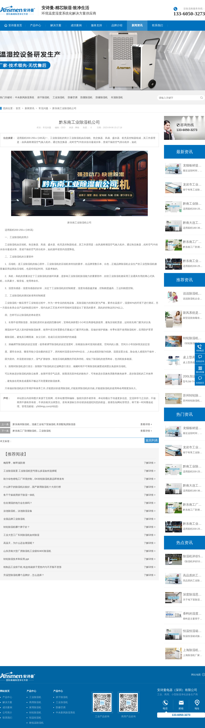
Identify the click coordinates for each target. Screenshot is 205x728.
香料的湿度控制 (193, 613)
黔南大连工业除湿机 (193, 222)
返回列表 (152, 440)
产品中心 (35, 25)
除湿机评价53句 (193, 556)
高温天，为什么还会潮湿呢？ (19, 543)
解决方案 (55, 25)
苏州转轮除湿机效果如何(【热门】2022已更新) (193, 395)
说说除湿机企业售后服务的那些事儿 (193, 293)
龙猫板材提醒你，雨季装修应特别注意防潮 (193, 165)
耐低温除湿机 (36, 722)
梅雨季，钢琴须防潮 (14, 462)
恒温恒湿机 (35, 717)
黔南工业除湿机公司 (193, 203)
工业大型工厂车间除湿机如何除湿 (21, 535)
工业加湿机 (59, 97)
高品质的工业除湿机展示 (193, 575)
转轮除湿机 (35, 712)
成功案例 (76, 25)
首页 (18, 108)
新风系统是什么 (193, 312)
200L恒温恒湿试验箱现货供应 (193, 376)
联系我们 (157, 25)
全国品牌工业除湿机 (14, 519)
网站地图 (196, 674)
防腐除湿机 (86, 97)
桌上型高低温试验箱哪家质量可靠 (193, 357)
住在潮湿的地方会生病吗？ (17, 503)
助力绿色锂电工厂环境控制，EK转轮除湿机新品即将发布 (33, 478)
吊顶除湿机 (117, 97)
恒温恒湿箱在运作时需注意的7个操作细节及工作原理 (193, 631)
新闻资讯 (137, 25)
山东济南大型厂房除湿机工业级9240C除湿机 (27, 551)
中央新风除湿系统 (24, 97)
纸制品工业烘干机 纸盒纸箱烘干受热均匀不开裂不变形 (32, 567)
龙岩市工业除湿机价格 (193, 184)
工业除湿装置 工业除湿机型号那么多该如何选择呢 (30, 470)
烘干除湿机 (43, 97)
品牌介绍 (116, 25)
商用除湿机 (35, 702)
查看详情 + (146, 424)
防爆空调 (72, 97)
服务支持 (96, 25)
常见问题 (43, 108)
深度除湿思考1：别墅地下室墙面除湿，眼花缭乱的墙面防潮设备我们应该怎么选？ (193, 594)
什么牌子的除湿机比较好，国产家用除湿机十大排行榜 (32, 487)
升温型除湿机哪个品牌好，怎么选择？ (23, 575)
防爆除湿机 (102, 97)
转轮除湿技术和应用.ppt (16, 559)
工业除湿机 (35, 697)
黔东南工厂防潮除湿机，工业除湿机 (32, 430)
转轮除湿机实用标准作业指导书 (193, 338)
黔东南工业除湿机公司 (64, 108)
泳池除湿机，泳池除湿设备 (17, 511)
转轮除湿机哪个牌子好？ (16, 527)
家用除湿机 (35, 707)
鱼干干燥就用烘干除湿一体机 (19, 495)
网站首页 (5, 691)
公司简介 (7, 712)
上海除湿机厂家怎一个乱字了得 (193, 650)
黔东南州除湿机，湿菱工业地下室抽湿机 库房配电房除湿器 (44, 424)
